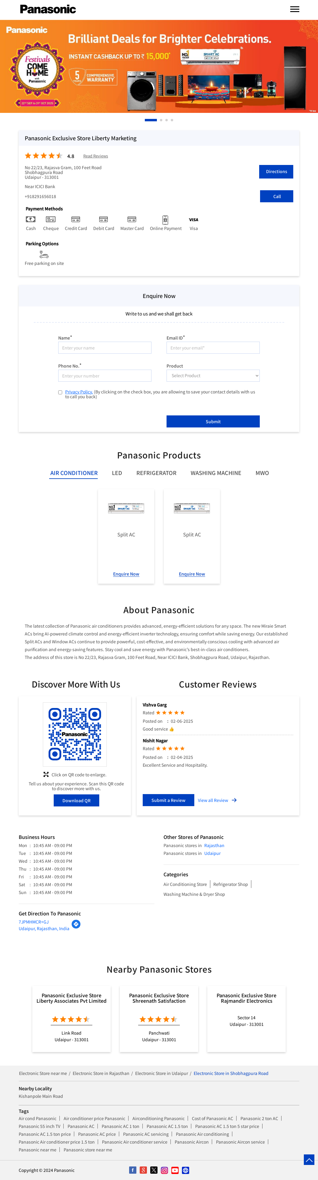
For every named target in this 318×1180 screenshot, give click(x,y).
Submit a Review (168, 800)
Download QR (76, 800)
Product (175, 365)
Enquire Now (126, 574)
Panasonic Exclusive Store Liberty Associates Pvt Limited (72, 998)
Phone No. (69, 365)
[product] (213, 376)
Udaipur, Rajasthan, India (44, 928)
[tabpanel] (159, 66)
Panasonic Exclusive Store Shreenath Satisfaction (159, 998)
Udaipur (212, 853)
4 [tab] (172, 120)
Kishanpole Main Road (41, 1096)
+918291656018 (40, 196)
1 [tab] (146, 120)
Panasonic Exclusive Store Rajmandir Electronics (246, 998)
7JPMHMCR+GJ (34, 922)
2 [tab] (161, 120)
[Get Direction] (76, 927)
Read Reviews (95, 156)
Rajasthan (214, 845)
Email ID (176, 337)
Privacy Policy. (79, 392)
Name (65, 337)
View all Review (213, 800)
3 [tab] (166, 120)
